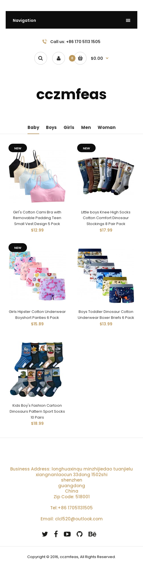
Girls (69, 127)
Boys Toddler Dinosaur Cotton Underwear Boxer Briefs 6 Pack (106, 314)
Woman (106, 127)
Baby (33, 127)
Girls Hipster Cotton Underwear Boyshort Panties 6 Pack (37, 314)
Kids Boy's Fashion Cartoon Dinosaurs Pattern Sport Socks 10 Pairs (37, 411)
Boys (51, 127)
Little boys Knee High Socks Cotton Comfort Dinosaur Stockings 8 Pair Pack (106, 218)
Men (86, 127)
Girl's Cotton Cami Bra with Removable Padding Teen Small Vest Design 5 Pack (37, 218)
